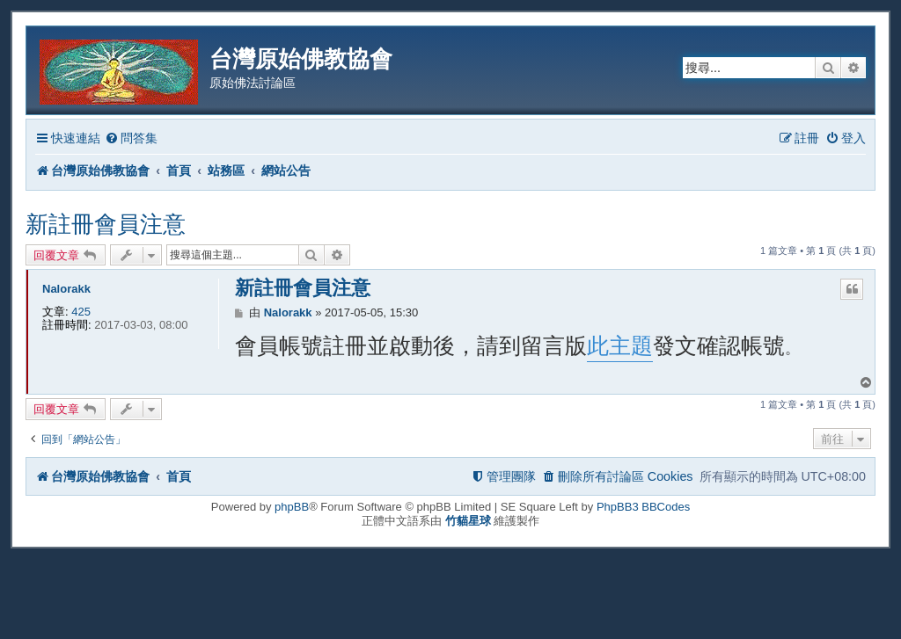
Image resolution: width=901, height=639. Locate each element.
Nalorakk (66, 288)
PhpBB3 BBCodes (643, 506)
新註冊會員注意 (106, 224)
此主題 (620, 345)
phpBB (292, 506)
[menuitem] (131, 138)
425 (81, 311)
